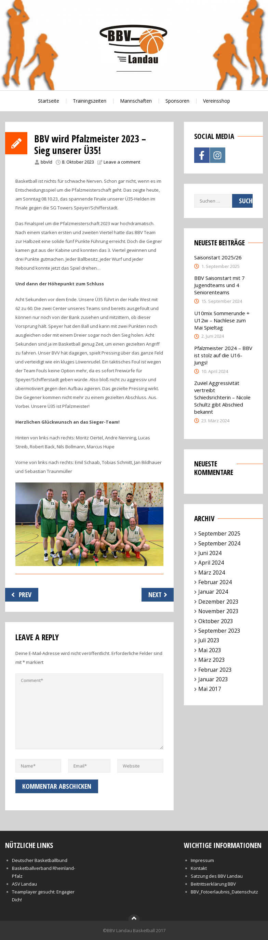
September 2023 (219, 630)
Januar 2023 (213, 679)
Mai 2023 (209, 650)
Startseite (48, 101)
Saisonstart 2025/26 (218, 257)
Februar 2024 (215, 582)
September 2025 (219, 533)
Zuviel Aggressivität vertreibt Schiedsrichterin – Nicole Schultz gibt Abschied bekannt (222, 397)
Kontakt (199, 868)
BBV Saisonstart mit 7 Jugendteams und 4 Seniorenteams (219, 285)
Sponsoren (177, 101)
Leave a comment (122, 162)
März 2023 (211, 660)
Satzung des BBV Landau (217, 876)
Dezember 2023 (218, 601)
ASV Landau (24, 884)
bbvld (46, 162)
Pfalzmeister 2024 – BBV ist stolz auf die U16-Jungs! (223, 355)
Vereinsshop (216, 101)
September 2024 (219, 543)
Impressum (202, 860)
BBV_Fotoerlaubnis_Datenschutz (224, 892)
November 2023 (218, 611)
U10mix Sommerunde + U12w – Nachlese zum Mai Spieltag (222, 320)
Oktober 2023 (215, 621)
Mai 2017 (209, 689)
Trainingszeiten (89, 101)
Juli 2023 (208, 640)
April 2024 (211, 562)
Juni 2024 (210, 553)
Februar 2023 (215, 669)
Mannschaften (136, 101)
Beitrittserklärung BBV (213, 884)
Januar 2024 (213, 591)
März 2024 (211, 572)
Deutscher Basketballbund (39, 860)
